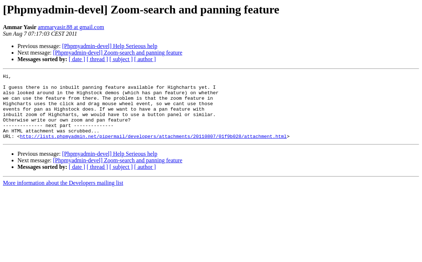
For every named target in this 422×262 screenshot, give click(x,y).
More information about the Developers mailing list (63, 196)
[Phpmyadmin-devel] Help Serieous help (110, 46)
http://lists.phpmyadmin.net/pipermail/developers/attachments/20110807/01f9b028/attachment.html (153, 149)
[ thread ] (97, 59)
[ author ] (145, 59)
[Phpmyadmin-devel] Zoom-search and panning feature (117, 52)
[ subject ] (121, 59)
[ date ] (77, 59)
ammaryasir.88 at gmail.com (71, 27)
